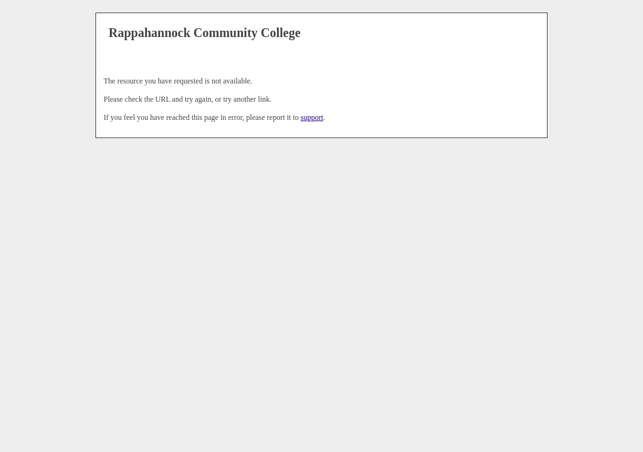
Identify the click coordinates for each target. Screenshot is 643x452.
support (312, 117)
